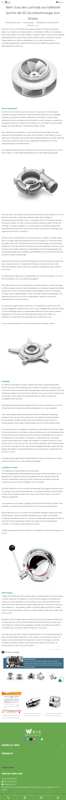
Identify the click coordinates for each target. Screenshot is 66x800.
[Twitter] (31, 739)
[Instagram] (38, 739)
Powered (36, 25)
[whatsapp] (41, 739)
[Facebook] (23, 739)
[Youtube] (34, 739)
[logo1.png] (33, 732)
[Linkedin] (27, 739)
